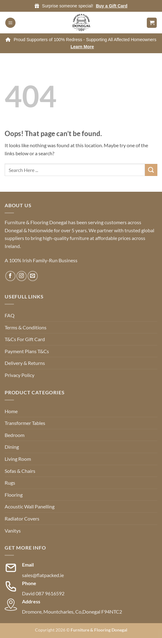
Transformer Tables (25, 423)
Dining (12, 447)
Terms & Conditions (25, 327)
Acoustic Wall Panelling (30, 506)
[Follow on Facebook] (10, 276)
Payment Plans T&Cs (27, 351)
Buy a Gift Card (111, 5)
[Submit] (151, 170)
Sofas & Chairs (20, 471)
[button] (10, 23)
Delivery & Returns (25, 363)
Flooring (14, 495)
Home (11, 411)
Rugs (10, 483)
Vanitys (13, 530)
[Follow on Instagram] (21, 276)
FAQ (10, 315)
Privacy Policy (19, 375)
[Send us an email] (33, 276)
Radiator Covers (22, 518)
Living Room (18, 459)
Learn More (82, 46)
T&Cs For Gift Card (25, 339)
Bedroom (14, 435)
